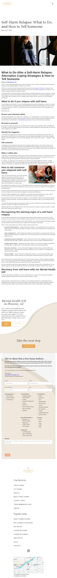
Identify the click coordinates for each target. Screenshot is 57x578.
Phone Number (8, 387)
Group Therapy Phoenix (22, 519)
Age (30, 387)
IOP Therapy (18, 489)
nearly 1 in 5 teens (39, 88)
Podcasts (17, 546)
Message (7, 438)
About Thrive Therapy (21, 497)
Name (6, 380)
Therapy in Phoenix (20, 530)
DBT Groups (18, 526)
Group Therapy (19, 485)
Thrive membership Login (22, 504)
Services (17, 493)
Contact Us (20, 323)
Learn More (6, 324)
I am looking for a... (9, 394)
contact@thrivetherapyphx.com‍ (12, 374)
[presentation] (16, 449)
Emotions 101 (18, 538)
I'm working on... (41, 394)
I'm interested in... (25, 394)
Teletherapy (24, 430)
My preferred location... (26, 417)
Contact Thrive (19, 500)
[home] (7, 3)
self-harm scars (24, 119)
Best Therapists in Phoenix (23, 523)
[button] (52, 3)
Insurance (39, 417)
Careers (16, 508)
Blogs (16, 542)
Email (30, 380)
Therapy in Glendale (21, 534)
